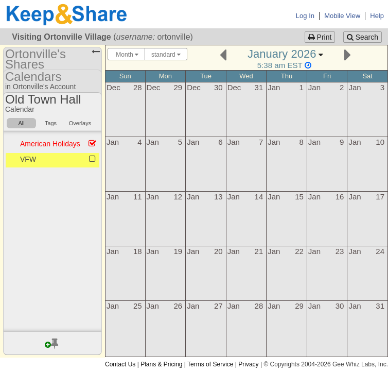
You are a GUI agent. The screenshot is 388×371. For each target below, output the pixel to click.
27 (218, 305)
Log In (305, 16)
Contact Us (120, 364)
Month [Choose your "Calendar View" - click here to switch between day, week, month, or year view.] (126, 54)
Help (377, 16)
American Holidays (50, 144)
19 (177, 251)
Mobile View (342, 16)
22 (299, 251)
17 (380, 196)
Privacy (248, 364)
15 (299, 196)
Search (362, 37)
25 (137, 305)
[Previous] (223, 53)
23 (340, 251)
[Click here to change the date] (285, 58)
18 (137, 251)
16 (340, 196)
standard (166, 54)
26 (177, 305)
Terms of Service (210, 364)
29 (177, 87)
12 (177, 196)
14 (259, 196)
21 (259, 251)
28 (137, 87)
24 (380, 251)
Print (320, 37)
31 (259, 87)
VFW (28, 159)
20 (218, 251)
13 (218, 196)
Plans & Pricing (161, 364)
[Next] (347, 53)
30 (218, 87)
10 (380, 142)
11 (137, 196)
